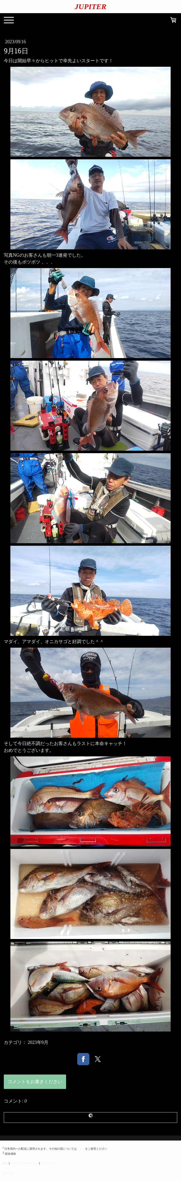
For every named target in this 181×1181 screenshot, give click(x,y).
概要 (5, 1163)
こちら (81, 1148)
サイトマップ (49, 1163)
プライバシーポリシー (24, 1163)
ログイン (8, 1173)
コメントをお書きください (35, 1081)
